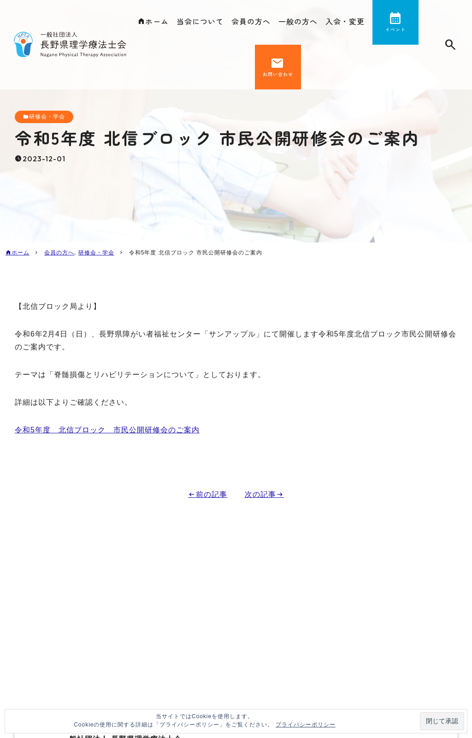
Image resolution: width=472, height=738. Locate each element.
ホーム (157, 21)
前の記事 (211, 494)
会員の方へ (251, 21)
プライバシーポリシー (306, 724)
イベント (395, 29)
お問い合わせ (278, 74)
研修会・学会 (47, 116)
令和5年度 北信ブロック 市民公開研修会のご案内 (107, 430)
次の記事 (260, 494)
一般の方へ (298, 21)
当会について (200, 21)
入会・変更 (345, 21)
